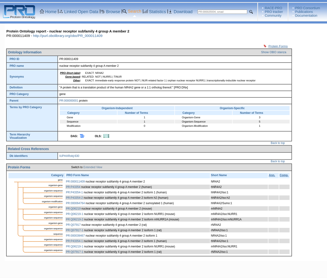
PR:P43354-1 (74, 192)
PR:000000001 (68, 100)
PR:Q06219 (73, 208)
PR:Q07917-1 (74, 230)
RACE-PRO (273, 8)
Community (273, 15)
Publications (304, 12)
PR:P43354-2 (74, 197)
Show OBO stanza (273, 52)
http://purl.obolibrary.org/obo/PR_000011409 (67, 36)
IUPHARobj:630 (69, 156)
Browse (113, 11)
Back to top (278, 143)
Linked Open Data (81, 11)
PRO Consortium (307, 8)
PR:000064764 (75, 203)
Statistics (157, 11)
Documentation (306, 15)
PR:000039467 (75, 235)
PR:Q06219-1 (74, 214)
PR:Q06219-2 (74, 219)
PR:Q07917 (73, 224)
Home (51, 11)
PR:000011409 (75, 181)
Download (183, 11)
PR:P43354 (73, 187)
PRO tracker (274, 12)
